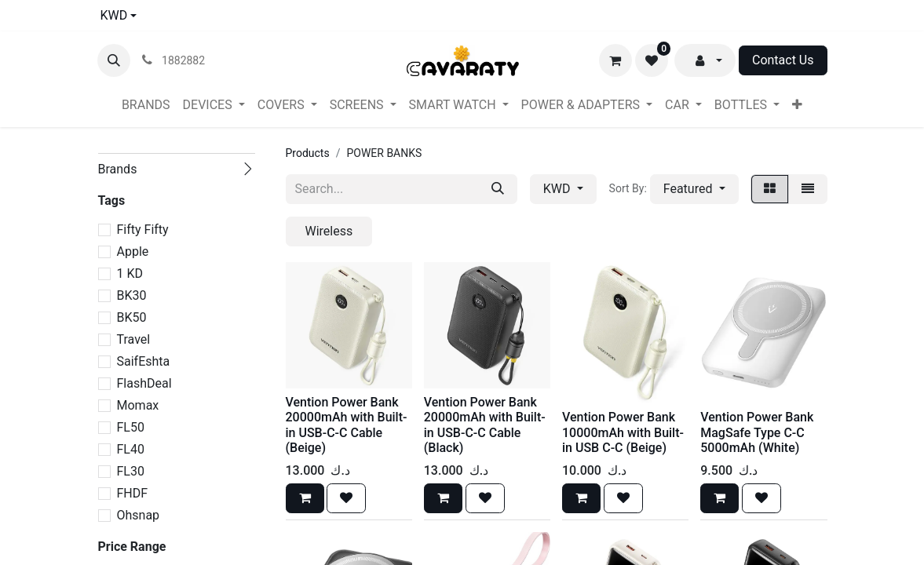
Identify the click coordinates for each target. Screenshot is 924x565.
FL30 (130, 471)
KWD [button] (558, 188)
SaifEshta (143, 361)
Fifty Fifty (143, 229)
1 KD (130, 273)
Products (308, 153)
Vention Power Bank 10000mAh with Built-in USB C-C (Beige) (623, 432)
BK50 (132, 317)
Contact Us (783, 60)
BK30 (132, 295)
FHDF (132, 493)
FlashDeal (144, 383)
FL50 (130, 427)
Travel (134, 339)
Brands (117, 169)
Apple (133, 251)
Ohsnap (138, 515)
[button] (113, 60)
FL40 (130, 449)
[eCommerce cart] (615, 60)
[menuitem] (146, 105)
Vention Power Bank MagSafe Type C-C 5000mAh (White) (756, 432)
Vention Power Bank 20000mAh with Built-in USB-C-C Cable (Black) (485, 425)
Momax (138, 405)
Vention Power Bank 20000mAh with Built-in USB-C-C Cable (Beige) (346, 425)
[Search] (497, 189)
